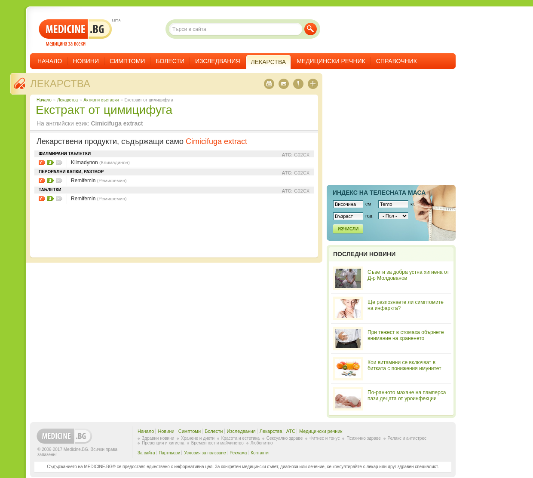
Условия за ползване (205, 452)
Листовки (42, 162)
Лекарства (60, 83)
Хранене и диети (197, 438)
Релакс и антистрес (407, 438)
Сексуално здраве (284, 438)
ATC (290, 431)
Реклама (238, 452)
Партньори (169, 452)
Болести (170, 61)
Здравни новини (158, 438)
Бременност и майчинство (217, 443)
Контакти (260, 452)
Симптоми (127, 61)
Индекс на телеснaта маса (379, 192)
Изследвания (217, 61)
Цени (50, 162)
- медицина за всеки (75, 32)
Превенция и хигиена (163, 443)
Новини (86, 61)
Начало (49, 61)
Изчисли (348, 229)
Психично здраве (363, 438)
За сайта (146, 452)
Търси (310, 29)
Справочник (396, 61)
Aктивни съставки (101, 100)
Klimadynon (100, 162)
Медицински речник (331, 61)
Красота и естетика (240, 438)
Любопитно (262, 443)
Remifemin (99, 181)
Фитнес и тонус (324, 438)
